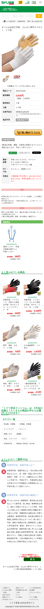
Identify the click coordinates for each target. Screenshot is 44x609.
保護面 (18, 434)
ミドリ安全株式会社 (35, 588)
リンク (18, 594)
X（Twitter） (19, 597)
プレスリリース (33, 599)
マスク (23, 439)
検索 (39, 16)
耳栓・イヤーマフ (10, 439)
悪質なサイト (6, 597)
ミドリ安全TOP (9, 21)
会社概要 (31, 590)
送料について (20, 588)
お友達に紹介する (24, 153)
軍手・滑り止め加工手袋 (35, 21)
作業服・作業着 (25, 424)
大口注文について (7, 599)
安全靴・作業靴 (9, 424)
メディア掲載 (33, 597)
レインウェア (9, 429)
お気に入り (12, 153)
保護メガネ (8, 434)
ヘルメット (22, 429)
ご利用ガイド (6, 588)
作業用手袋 (21, 21)
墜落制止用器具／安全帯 (25, 444)
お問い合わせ (6, 594)
